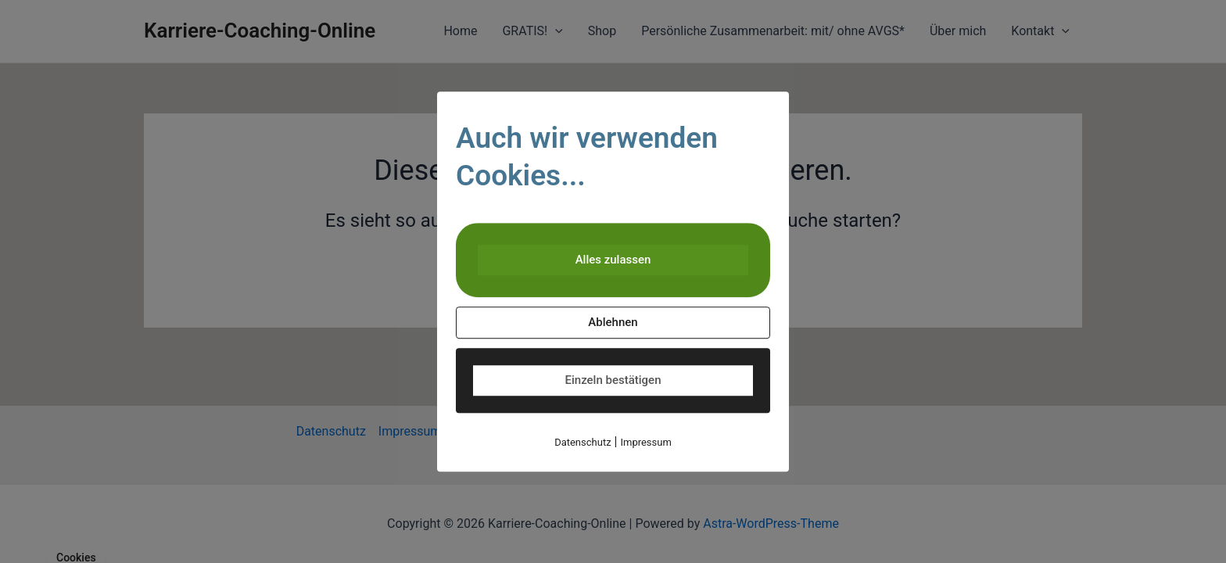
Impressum (645, 442)
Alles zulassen (613, 260)
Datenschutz (582, 442)
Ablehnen (612, 322)
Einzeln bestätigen (613, 380)
